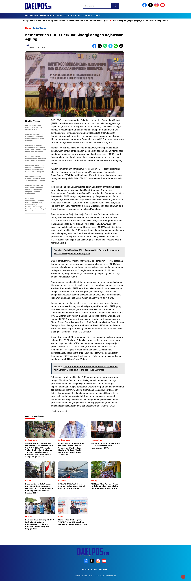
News (59, 16)
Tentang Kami (100, 569)
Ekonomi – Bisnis (72, 16)
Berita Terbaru (47, 16)
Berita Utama (31, 16)
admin (29, 45)
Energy (97, 16)
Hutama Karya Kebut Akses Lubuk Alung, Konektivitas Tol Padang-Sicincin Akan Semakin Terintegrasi (63, 21)
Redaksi (85, 569)
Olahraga (87, 16)
